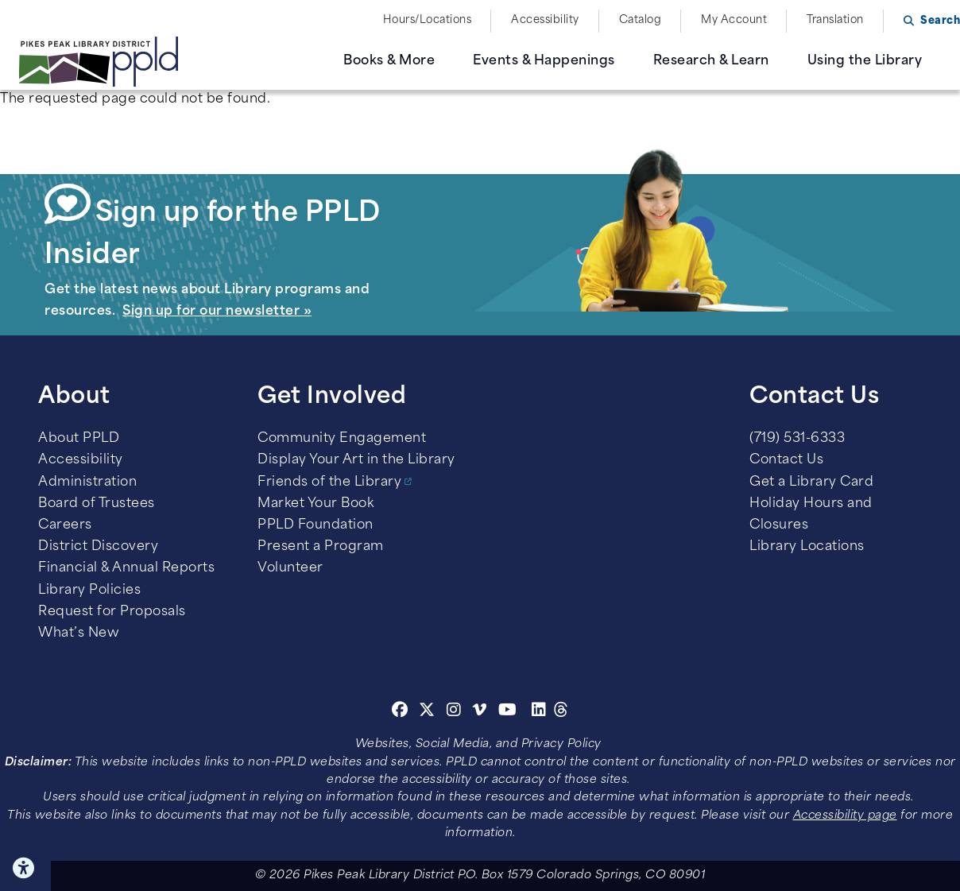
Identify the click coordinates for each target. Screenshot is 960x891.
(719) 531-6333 (797, 438)
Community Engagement (341, 438)
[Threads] (561, 712)
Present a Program (320, 546)
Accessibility (545, 20)
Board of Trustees (96, 504)
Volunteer (290, 568)
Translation (835, 20)
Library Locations (807, 546)
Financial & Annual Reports (126, 568)
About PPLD (78, 438)
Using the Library (865, 61)
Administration (87, 482)
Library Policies (89, 590)
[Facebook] (400, 712)
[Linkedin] (539, 712)
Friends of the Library (329, 482)
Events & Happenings (544, 61)
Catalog (640, 20)
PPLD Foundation (315, 525)
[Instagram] (456, 712)
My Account (734, 20)
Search (940, 21)
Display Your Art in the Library (356, 460)
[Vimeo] (479, 712)
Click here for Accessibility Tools (25, 868)
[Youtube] (507, 712)
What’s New (78, 633)
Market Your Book (315, 504)
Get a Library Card (811, 482)
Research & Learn (711, 61)
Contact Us (786, 460)
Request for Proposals (112, 612)
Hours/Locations (427, 20)
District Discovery (98, 546)
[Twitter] (427, 712)
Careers (65, 525)
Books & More (389, 61)
